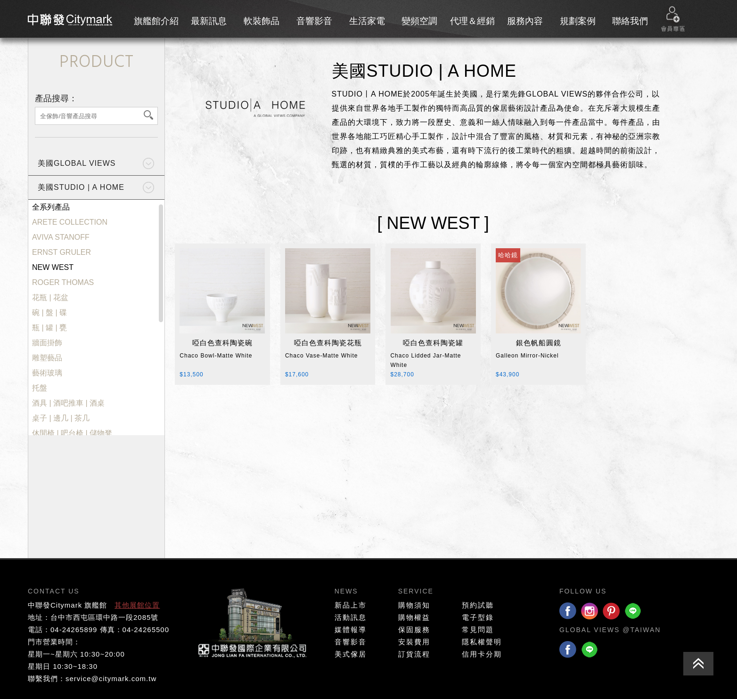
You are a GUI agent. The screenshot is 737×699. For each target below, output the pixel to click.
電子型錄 (478, 617)
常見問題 (478, 630)
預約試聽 (478, 605)
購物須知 (414, 605)
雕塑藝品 (47, 358)
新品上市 (351, 605)
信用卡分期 (482, 654)
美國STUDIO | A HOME (81, 187)
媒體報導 (351, 630)
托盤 (39, 388)
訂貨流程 (414, 654)
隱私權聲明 (482, 642)
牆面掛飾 (47, 343)
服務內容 (525, 21)
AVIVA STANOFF (61, 237)
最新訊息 (209, 21)
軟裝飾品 (261, 21)
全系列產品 (51, 207)
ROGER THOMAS (63, 282)
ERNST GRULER (61, 252)
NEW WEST (53, 267)
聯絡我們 (630, 21)
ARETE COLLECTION (69, 222)
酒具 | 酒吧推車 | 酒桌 (68, 403)
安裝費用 (414, 642)
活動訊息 (351, 617)
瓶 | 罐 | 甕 (49, 328)
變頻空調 (419, 21)
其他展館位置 (137, 605)
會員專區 (672, 19)
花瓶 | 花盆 (50, 297)
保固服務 (414, 630)
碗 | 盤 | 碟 (49, 313)
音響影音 (314, 21)
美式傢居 (351, 654)
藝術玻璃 (47, 373)
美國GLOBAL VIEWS (76, 163)
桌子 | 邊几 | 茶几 (61, 418)
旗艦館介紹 (156, 21)
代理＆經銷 (472, 21)
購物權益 (414, 617)
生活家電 (367, 21)
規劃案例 (578, 21)
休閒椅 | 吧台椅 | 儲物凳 (72, 433)
